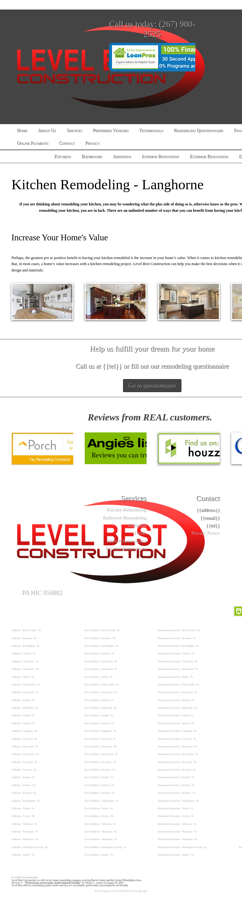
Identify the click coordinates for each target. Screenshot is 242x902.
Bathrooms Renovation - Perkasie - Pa (176, 785)
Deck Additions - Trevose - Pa (99, 816)
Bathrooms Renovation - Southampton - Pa (178, 800)
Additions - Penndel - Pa (23, 777)
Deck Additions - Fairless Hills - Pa (102, 684)
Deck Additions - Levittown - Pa (100, 739)
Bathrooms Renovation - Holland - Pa (176, 700)
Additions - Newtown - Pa (23, 769)
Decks (141, 533)
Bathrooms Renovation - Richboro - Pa (176, 793)
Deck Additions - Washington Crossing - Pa (105, 847)
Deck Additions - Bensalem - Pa (100, 638)
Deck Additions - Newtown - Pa (100, 769)
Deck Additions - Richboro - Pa (100, 793)
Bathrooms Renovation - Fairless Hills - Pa (178, 684)
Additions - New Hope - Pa (24, 762)
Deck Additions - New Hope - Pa (100, 762)
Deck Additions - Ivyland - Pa (99, 715)
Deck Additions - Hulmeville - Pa (101, 707)
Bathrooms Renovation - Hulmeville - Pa (177, 707)
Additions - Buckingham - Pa (25, 646)
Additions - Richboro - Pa (23, 793)
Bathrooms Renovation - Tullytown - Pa (177, 824)
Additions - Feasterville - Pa (24, 692)
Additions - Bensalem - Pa (23, 638)
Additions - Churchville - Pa (24, 661)
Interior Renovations (127, 541)
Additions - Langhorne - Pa (24, 731)
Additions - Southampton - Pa (25, 800)
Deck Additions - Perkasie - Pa (99, 785)
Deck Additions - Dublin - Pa (99, 677)
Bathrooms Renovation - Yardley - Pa (176, 854)
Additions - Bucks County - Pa (26, 630)
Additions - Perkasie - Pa (23, 785)
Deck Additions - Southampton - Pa (102, 800)
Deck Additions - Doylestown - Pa (101, 669)
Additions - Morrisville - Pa (24, 746)
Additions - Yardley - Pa (23, 854)
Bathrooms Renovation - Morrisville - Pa (177, 746)
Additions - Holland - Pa (23, 700)
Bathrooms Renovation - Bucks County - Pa (179, 630)
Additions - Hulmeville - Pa (24, 707)
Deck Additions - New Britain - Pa (101, 754)
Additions (137, 525)
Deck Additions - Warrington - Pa (101, 831)
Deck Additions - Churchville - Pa (101, 661)
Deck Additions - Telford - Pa (99, 808)
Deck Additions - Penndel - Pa (99, 777)
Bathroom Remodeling (125, 517)
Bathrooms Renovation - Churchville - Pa (178, 661)
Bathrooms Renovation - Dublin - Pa (175, 677)
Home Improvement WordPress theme (117, 890)
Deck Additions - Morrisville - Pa (101, 746)
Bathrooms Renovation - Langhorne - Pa (177, 731)
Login (144, 890)
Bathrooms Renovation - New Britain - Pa (178, 754)
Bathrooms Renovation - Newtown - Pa (177, 769)
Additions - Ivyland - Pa (23, 715)
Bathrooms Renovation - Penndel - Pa (176, 777)
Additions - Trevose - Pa (23, 816)
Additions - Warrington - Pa (24, 831)
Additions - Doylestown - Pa (25, 669)
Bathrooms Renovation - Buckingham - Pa (178, 646)
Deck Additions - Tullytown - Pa (100, 824)
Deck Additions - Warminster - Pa (101, 839)
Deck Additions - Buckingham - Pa (101, 646)
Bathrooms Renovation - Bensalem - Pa (177, 638)
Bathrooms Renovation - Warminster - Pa (177, 839)
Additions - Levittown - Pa (24, 739)
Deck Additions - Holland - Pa (99, 700)
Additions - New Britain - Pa (25, 754)
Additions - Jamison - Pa (23, 723)
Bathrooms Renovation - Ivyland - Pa (175, 715)
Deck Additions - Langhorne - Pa (100, 731)
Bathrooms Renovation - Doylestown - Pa (178, 669)
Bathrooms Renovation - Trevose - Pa (176, 816)
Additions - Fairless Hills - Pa (25, 684)
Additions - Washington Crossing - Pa (29, 847)
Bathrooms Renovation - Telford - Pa (175, 808)
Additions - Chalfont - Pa (23, 653)
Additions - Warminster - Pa (24, 839)
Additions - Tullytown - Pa (24, 824)
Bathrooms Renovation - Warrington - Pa (177, 831)
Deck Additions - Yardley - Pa (99, 854)
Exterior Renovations (126, 548)
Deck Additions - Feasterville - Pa (101, 692)
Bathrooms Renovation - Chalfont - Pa (176, 653)
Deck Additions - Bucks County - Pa (102, 630)
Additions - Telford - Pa (22, 808)
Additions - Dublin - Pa (22, 677)
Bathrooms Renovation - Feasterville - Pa (177, 692)
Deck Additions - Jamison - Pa (99, 723)
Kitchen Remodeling (127, 509)
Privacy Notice (205, 533)
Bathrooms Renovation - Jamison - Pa (176, 723)
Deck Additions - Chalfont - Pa (99, 653)
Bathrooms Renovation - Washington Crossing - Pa (182, 847)
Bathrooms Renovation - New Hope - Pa (177, 762)
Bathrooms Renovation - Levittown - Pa (177, 739)
